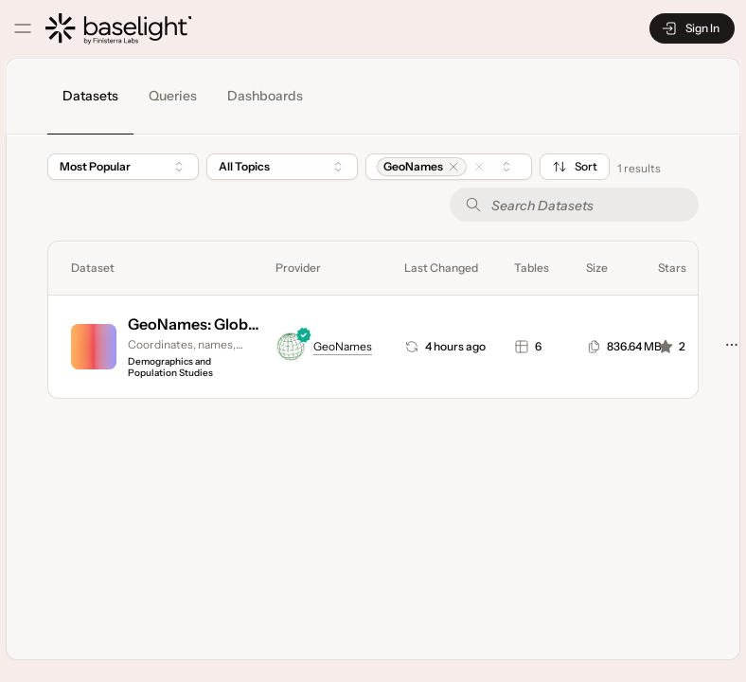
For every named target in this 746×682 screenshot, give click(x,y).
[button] (453, 166)
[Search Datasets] (574, 205)
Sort (574, 166)
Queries (173, 95)
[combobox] (282, 166)
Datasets (90, 95)
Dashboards (265, 95)
